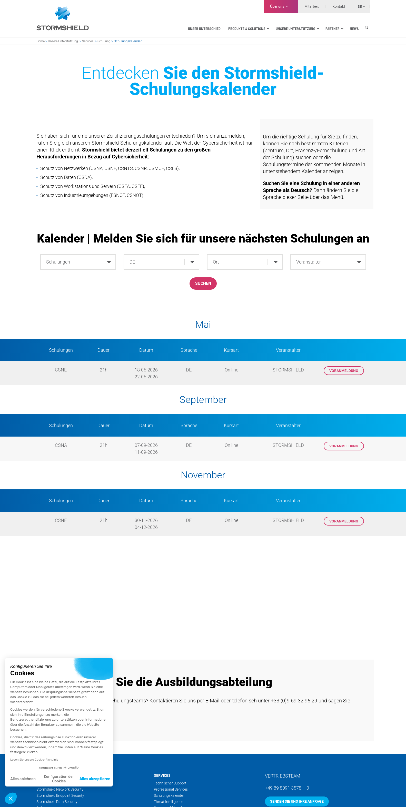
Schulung (104, 41)
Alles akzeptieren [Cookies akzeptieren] (95, 779)
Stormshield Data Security (56, 796)
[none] (358, 6)
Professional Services (171, 784)
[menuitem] (358, 6)
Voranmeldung (343, 372)
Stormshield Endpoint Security (60, 790)
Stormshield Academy (171, 803)
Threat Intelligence (168, 796)
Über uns (277, 6)
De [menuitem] (360, 6)
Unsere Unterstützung (63, 41)
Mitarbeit (311, 6)
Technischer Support (170, 778)
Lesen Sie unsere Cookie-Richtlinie (34, 759)
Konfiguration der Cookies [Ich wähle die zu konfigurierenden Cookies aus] (59, 778)
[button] (11, 798)
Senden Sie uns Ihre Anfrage (297, 796)
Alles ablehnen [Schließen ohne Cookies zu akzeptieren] (23, 779)
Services (87, 41)
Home (40, 41)
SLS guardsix (46, 803)
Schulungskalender (169, 790)
